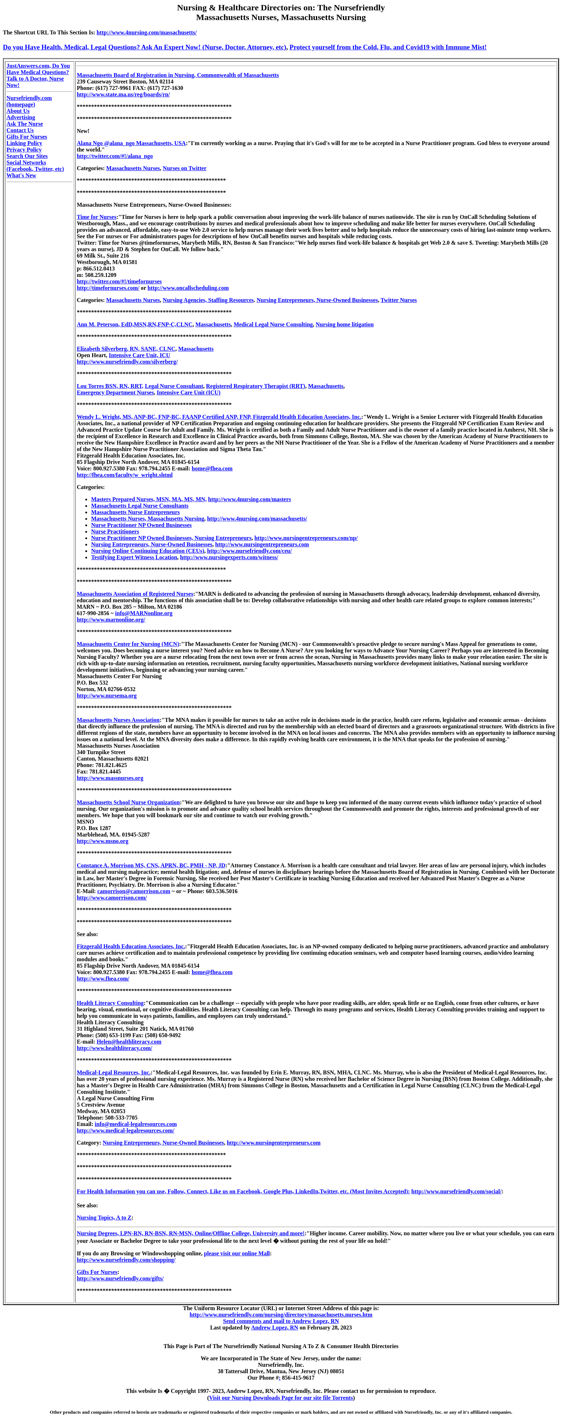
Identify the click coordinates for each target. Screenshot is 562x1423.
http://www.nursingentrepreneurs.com (262, 544)
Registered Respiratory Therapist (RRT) (255, 386)
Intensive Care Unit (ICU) (188, 392)
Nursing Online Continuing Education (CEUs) (147, 551)
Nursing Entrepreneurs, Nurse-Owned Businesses (317, 300)
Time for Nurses (96, 217)
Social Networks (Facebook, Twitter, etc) (35, 165)
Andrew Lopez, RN (274, 1327)
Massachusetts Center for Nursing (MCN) (128, 644)
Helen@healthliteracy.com (129, 1042)
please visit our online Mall (237, 1253)
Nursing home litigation (345, 324)
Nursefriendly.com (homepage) (29, 101)
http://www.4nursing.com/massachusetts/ (147, 32)
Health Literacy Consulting (110, 1003)
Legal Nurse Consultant (174, 386)
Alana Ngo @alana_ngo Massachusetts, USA (131, 143)
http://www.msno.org (102, 841)
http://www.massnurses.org (110, 778)
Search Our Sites (27, 156)
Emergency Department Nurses (115, 392)
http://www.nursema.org (107, 696)
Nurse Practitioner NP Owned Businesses (141, 525)
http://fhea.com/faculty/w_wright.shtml (125, 475)
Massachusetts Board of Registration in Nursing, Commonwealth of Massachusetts (178, 75)
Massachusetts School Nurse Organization (128, 802)
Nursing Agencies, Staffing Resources (208, 300)
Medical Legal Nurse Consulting (273, 324)
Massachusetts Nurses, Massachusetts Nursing (147, 519)
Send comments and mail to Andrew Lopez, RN (281, 1321)
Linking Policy (24, 143)
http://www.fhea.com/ (103, 979)
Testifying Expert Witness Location (134, 557)
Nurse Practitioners (115, 531)
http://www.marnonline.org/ (111, 620)
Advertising (20, 117)
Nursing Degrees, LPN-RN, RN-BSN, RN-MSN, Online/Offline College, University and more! (191, 1233)
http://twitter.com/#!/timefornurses (119, 281)
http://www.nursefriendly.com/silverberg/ (127, 362)
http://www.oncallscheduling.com (188, 288)
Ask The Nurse (24, 124)
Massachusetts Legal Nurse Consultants (140, 506)
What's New (21, 175)
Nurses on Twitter (184, 168)
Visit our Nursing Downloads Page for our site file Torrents (281, 1398)
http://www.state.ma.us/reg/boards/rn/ (123, 94)
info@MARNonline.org (143, 613)
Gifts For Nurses (26, 137)
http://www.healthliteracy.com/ (114, 1048)
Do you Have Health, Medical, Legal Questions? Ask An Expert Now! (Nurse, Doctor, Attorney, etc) (144, 47)
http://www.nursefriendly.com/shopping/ (126, 1260)
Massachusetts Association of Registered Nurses (135, 594)
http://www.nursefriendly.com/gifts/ (120, 1278)
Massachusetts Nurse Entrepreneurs (135, 512)
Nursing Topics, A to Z (104, 1217)
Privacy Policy (24, 150)
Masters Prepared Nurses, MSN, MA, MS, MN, (148, 499)
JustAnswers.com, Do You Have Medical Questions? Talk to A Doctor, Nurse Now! (38, 75)
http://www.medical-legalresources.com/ (125, 1130)
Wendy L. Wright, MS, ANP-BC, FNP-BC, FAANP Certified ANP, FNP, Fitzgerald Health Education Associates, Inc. (219, 417)
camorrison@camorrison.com (133, 891)
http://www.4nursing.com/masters (249, 499)
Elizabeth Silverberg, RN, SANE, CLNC (126, 349)
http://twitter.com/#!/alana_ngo (115, 156)
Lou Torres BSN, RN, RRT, (110, 386)
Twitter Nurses (399, 300)
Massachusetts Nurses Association (118, 720)
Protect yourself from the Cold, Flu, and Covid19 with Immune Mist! (388, 47)
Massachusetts (213, 324)
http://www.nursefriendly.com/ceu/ (249, 551)
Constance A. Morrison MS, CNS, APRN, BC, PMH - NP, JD (151, 865)
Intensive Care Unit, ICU (139, 355)
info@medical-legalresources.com (136, 1124)
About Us (17, 111)
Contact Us (20, 130)
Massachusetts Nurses (133, 168)
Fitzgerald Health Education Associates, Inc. (131, 946)
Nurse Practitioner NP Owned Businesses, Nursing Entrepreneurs (171, 538)
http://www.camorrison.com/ (112, 898)
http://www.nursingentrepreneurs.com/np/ (306, 538)
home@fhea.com (212, 468)
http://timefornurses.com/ (108, 288)
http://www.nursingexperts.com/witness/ (229, 557)
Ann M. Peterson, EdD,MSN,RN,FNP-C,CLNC (134, 324)
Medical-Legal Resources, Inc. (114, 1072)
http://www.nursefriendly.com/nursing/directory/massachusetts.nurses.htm (281, 1315)
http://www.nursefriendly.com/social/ (456, 1191)
